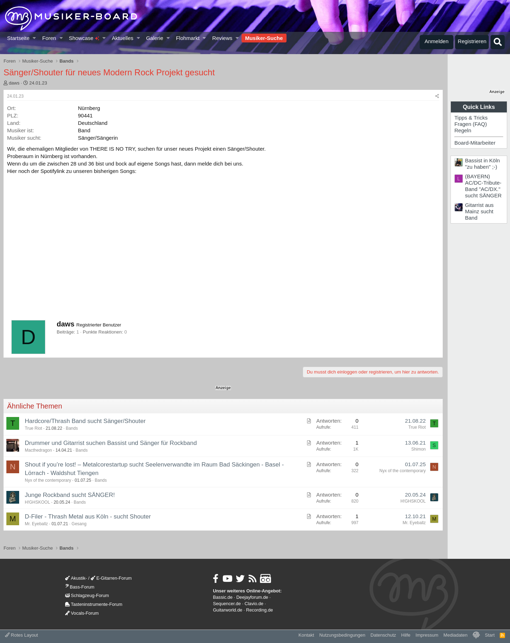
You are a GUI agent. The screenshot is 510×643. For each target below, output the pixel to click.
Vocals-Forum (82, 613)
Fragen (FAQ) (470, 124)
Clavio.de (254, 603)
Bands (72, 428)
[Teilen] (437, 96)
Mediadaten (455, 635)
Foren (49, 38)
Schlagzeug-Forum (87, 595)
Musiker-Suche (264, 38)
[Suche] (498, 42)
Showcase (84, 38)
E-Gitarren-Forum (111, 578)
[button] (34, 38)
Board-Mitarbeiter (474, 143)
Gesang (79, 523)
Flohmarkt (188, 38)
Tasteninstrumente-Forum (93, 604)
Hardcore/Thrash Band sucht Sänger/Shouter (85, 421)
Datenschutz (383, 635)
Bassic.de (222, 597)
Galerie (154, 38)
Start (489, 635)
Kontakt (306, 635)
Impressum (426, 635)
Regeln (462, 130)
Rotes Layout (21, 635)
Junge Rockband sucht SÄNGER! (70, 495)
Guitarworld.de (227, 610)
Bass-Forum (79, 587)
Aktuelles (123, 38)
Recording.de (259, 610)
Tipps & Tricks (471, 118)
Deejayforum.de (252, 597)
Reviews (222, 38)
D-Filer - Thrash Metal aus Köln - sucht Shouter (88, 516)
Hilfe (405, 635)
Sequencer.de (227, 603)
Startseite (18, 38)
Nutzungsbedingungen (342, 635)
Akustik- (76, 578)
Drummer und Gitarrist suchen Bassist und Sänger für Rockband (111, 443)
